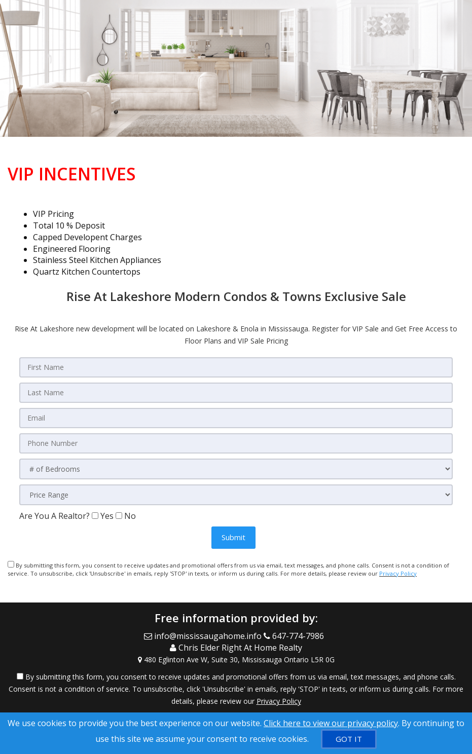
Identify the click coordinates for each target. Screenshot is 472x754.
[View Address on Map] (236, 660)
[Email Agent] (204, 636)
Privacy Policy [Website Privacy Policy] (398, 573)
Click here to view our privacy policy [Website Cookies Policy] (331, 723)
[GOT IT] (349, 739)
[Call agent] (296, 636)
